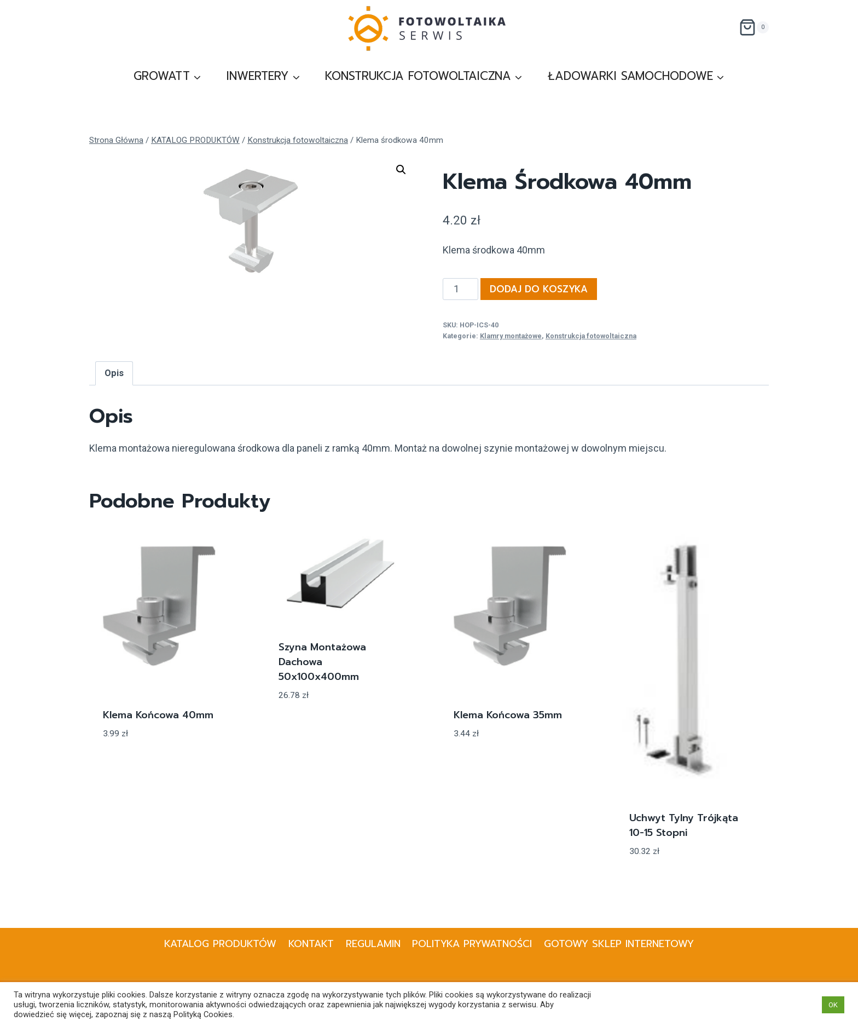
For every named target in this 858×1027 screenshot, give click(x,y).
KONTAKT (311, 943)
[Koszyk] (754, 27)
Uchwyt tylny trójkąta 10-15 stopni (683, 825)
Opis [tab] (114, 373)
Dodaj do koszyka (539, 289)
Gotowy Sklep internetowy (619, 943)
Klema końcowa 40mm (158, 715)
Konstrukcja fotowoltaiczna (591, 336)
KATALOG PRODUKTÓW (220, 943)
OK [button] (833, 1005)
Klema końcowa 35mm (508, 715)
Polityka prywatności (472, 943)
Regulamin (373, 943)
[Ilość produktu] (460, 289)
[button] (401, 170)
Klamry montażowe (511, 336)
